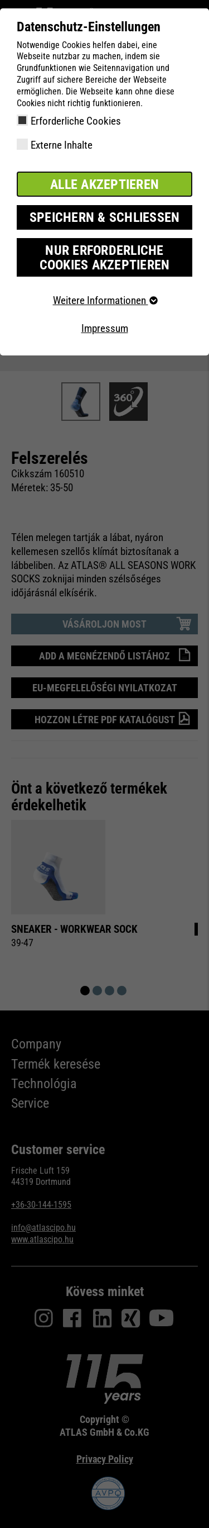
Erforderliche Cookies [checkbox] (76, 121)
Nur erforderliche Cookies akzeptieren (105, 258)
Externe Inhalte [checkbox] (62, 145)
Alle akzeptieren (104, 184)
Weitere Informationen (105, 300)
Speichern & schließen (105, 217)
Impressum (104, 328)
